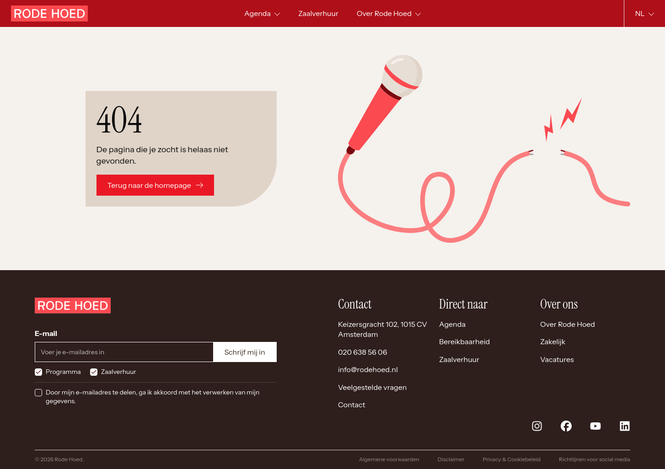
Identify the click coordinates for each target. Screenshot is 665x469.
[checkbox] (38, 372)
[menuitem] (318, 13)
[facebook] (566, 426)
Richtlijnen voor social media (594, 459)
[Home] (49, 13)
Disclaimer (451, 459)
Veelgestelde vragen (372, 387)
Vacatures (557, 359)
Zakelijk (552, 341)
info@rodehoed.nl (368, 369)
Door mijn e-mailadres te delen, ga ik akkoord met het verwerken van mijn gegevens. (152, 396)
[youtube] (595, 426)
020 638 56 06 (362, 352)
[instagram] (536, 426)
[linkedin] (624, 426)
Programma (63, 372)
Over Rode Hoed (567, 324)
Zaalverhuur (118, 372)
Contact (351, 404)
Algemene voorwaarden (389, 459)
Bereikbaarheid (464, 341)
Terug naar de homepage (155, 185)
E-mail (46, 333)
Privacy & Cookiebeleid (512, 459)
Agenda (452, 324)
